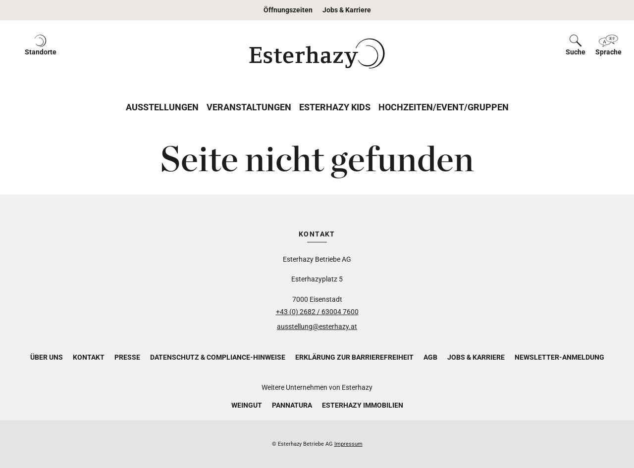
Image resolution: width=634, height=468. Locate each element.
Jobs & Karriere (346, 10)
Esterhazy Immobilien (362, 405)
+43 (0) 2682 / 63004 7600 (317, 312)
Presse (127, 357)
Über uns (46, 357)
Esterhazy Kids (334, 107)
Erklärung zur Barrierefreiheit (354, 357)
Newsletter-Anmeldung (559, 357)
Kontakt (89, 357)
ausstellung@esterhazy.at (317, 326)
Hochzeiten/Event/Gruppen (443, 107)
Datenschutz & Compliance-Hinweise (217, 357)
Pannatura (292, 405)
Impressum (348, 444)
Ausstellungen (162, 107)
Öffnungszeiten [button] (288, 10)
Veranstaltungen (249, 107)
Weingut (246, 405)
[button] (40, 53)
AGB (430, 357)
